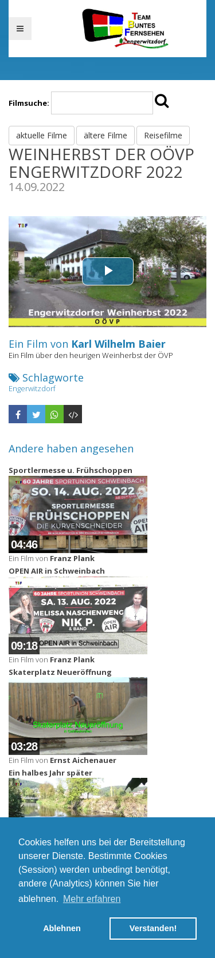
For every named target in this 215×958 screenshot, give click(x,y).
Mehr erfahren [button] (92, 899)
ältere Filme (105, 135)
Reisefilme (163, 135)
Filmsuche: (29, 103)
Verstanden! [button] (153, 928)
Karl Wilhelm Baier (118, 344)
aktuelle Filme (41, 135)
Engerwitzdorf (32, 388)
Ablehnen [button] (62, 928)
